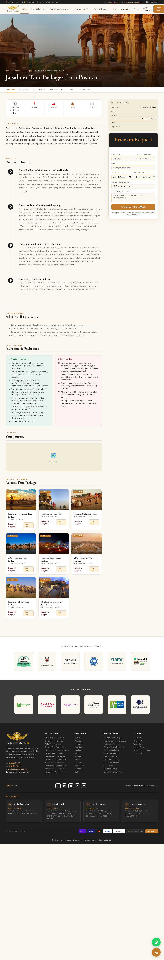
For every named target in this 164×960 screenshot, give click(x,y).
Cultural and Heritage (112, 739)
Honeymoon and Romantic (115, 742)
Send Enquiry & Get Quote (133, 207)
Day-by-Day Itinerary (30, 90)
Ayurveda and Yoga (112, 760)
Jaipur (77, 739)
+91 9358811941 (112, 2)
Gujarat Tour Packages (54, 748)
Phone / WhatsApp (143, 156)
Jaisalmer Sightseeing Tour (85, 514)
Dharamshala (80, 767)
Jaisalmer (79, 745)
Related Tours (100, 90)
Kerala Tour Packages (53, 773)
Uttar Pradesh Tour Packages (57, 751)
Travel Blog (138, 745)
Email (114, 165)
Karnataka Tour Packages (55, 770)
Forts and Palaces (111, 751)
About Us (137, 739)
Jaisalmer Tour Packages (22, 71)
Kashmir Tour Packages (54, 764)
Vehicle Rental (101, 9)
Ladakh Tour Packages (54, 754)
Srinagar (78, 757)
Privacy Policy (139, 748)
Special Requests (119, 192)
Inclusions (62, 90)
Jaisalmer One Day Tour (51, 514)
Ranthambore (80, 751)
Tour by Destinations (60, 9)
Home (24, 9)
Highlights (49, 90)
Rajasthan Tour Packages (55, 739)
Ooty (77, 773)
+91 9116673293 (13, 767)
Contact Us (138, 742)
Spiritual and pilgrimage (114, 748)
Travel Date (117, 174)
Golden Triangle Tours (54, 742)
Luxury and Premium (112, 754)
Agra (76, 754)
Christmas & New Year (113, 773)
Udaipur (78, 742)
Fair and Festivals (111, 757)
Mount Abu (79, 748)
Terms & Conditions (141, 751)
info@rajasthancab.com (133, 2)
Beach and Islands (111, 764)
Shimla (77, 760)
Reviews (85, 90)
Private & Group (110, 770)
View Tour (27, 526)
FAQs (74, 90)
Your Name (116, 156)
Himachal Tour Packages (55, 757)
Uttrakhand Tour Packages (56, 760)
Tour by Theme (82, 9)
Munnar (78, 770)
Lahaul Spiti (79, 764)
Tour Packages (38, 9)
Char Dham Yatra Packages (56, 767)
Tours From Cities (121, 9)
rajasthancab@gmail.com (17, 770)
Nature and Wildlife (111, 745)
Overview (12, 90)
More (137, 9)
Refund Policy (138, 754)
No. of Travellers (143, 174)
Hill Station (108, 767)
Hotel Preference (120, 183)
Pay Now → (152, 832)
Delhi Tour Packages (53, 745)
